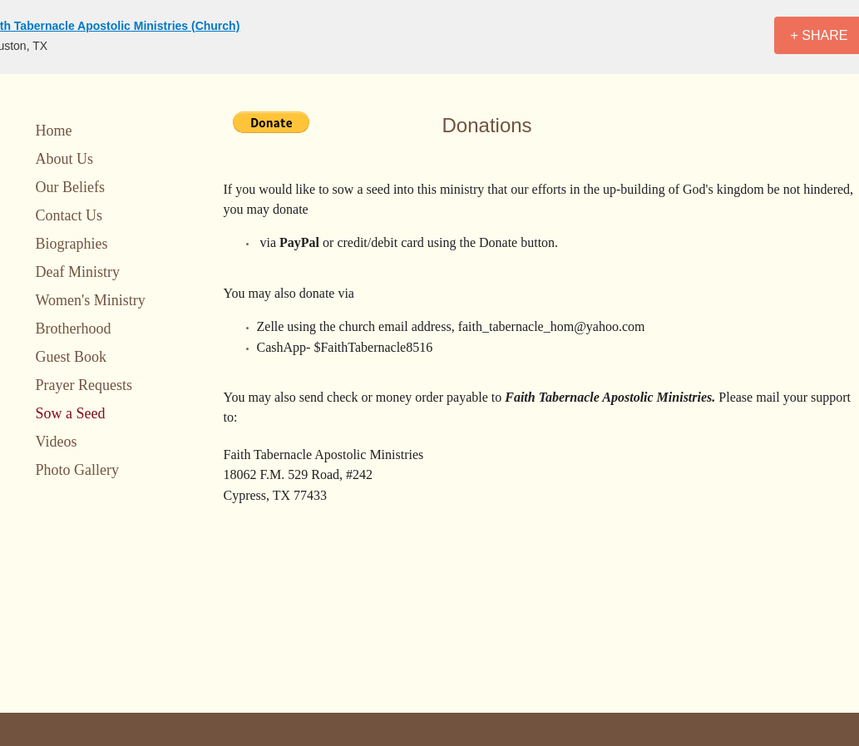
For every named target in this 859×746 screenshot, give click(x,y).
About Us (65, 159)
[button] (271, 122)
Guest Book (71, 356)
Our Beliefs (70, 187)
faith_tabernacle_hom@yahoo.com (551, 326)
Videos (56, 441)
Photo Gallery (78, 470)
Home (54, 130)
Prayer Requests (84, 385)
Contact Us (69, 215)
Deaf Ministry (78, 272)
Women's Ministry (91, 300)
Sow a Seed (71, 413)
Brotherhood (73, 328)
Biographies (72, 243)
